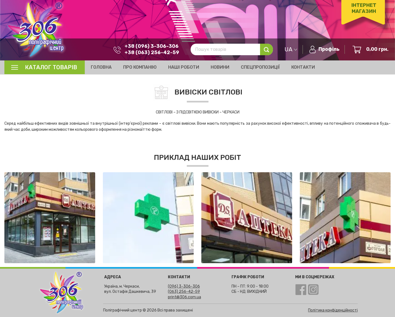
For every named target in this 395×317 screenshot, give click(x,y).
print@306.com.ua (184, 297)
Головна (101, 67)
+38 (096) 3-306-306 (152, 46)
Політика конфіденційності (333, 310)
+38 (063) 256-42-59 (152, 52)
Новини (220, 67)
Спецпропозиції (260, 67)
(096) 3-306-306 (184, 286)
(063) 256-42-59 (184, 291)
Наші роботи (183, 67)
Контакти (303, 67)
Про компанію (140, 67)
